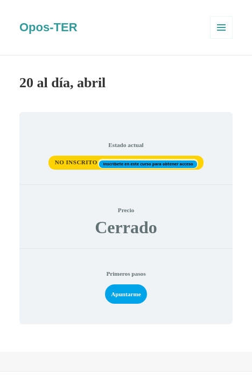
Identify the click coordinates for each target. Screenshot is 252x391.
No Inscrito (77, 162)
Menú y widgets (222, 38)
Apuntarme (126, 294)
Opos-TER (48, 27)
